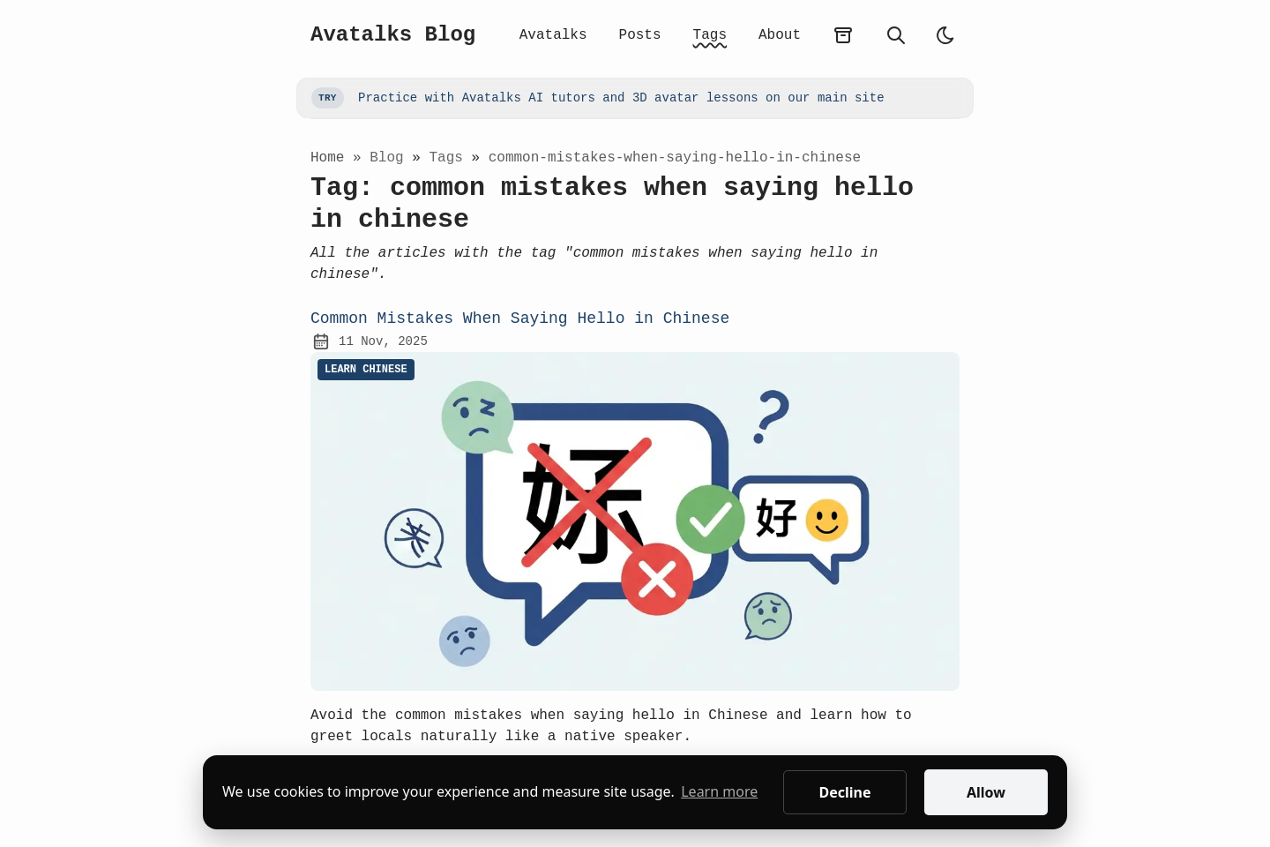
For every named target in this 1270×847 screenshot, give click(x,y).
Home (327, 158)
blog (391, 158)
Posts (640, 35)
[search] (896, 35)
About (779, 35)
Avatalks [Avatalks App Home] (553, 35)
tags (450, 158)
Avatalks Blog (392, 35)
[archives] (843, 35)
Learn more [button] (719, 791)
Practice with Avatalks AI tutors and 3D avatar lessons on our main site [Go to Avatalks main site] (598, 98)
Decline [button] (844, 792)
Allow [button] (986, 792)
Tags (710, 35)
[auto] (945, 35)
